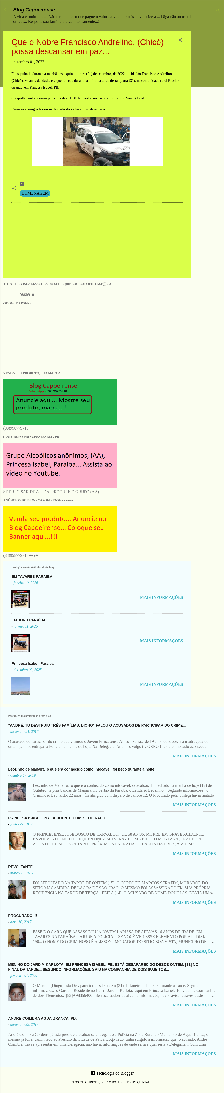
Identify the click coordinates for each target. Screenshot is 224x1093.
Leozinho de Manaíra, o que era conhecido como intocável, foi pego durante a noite (81, 769)
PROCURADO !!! (22, 916)
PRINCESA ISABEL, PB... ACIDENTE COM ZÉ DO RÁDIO (57, 818)
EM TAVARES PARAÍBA (31, 577)
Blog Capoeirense (34, 10)
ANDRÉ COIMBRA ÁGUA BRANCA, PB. (42, 1018)
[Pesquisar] (218, 11)
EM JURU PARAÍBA (28, 620)
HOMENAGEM (35, 193)
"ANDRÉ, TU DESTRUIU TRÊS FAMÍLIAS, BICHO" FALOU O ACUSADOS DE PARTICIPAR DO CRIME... (97, 725)
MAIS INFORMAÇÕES (161, 597)
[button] (180, 40)
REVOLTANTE (20, 867)
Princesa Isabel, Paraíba (32, 664)
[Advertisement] (209, 92)
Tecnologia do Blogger (112, 1073)
